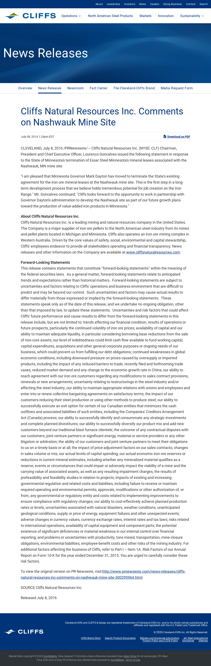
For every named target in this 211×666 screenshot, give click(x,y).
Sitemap (203, 640)
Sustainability (190, 16)
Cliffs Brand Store (91, 638)
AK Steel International (196, 638)
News (142, 4)
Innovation (166, 16)
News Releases (49, 88)
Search (204, 4)
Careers (154, 4)
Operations (69, 16)
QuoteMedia (50, 656)
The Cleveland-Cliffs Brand (134, 88)
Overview (25, 88)
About (99, 4)
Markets (145, 16)
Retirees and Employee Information (159, 638)
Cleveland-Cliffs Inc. (174, 632)
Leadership (113, 4)
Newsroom (75, 88)
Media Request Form (177, 88)
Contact (191, 4)
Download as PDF (176, 136)
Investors (129, 4)
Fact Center (98, 88)
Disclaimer (188, 640)
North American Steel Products (110, 16)
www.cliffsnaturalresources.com (153, 252)
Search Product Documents (120, 638)
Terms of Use (132, 660)
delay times (130, 656)
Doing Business (172, 4)
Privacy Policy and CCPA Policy (160, 640)
